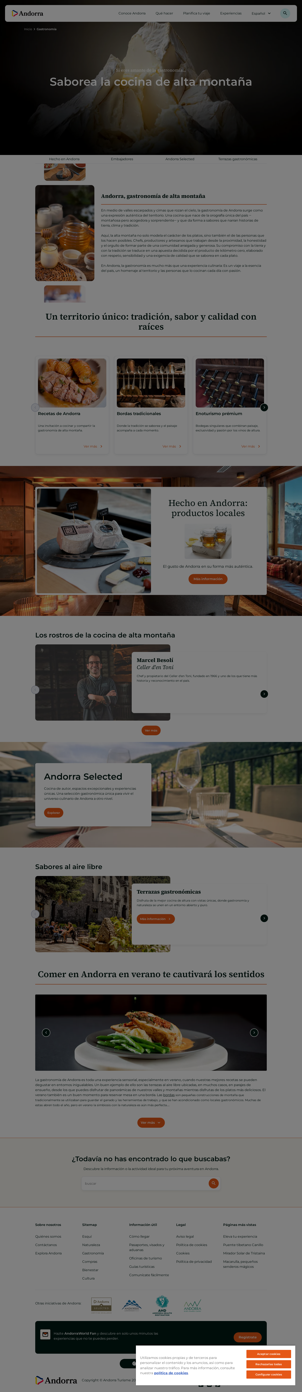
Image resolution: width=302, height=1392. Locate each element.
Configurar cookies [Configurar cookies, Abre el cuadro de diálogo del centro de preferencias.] (268, 1374)
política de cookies (171, 1373)
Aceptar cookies (268, 1354)
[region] (215, 1365)
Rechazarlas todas (268, 1364)
